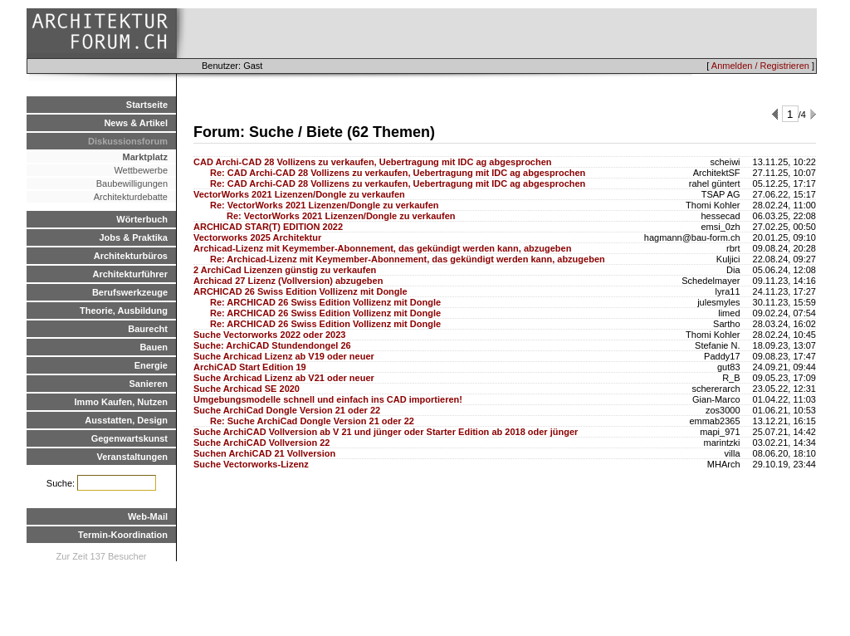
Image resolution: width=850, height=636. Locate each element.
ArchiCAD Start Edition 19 (249, 367)
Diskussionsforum (128, 141)
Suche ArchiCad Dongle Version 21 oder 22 (286, 410)
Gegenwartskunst (129, 438)
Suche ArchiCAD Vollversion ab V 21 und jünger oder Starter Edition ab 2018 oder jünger (385, 432)
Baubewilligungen (132, 183)
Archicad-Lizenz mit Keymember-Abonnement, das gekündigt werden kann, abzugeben (382, 248)
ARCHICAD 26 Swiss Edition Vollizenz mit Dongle (300, 291)
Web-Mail (148, 516)
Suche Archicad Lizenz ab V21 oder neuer (283, 378)
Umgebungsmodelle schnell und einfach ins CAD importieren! (327, 399)
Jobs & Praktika (133, 237)
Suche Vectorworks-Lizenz (251, 464)
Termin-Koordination (123, 535)
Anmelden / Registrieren (760, 66)
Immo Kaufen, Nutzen (121, 402)
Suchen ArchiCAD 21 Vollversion (264, 453)
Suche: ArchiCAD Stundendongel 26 (272, 345)
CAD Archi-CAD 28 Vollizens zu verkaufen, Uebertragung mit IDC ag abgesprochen (372, 162)
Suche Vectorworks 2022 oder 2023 (269, 335)
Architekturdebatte (131, 197)
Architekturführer (130, 274)
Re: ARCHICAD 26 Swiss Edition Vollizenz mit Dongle (325, 302)
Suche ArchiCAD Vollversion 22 (261, 443)
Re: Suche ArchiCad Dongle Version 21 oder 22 (312, 421)
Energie (151, 365)
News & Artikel (136, 123)
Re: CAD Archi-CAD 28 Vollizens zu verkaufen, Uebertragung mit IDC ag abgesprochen (397, 173)
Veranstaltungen (132, 457)
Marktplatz (145, 157)
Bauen (153, 347)
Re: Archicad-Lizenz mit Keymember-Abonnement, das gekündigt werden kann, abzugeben (407, 259)
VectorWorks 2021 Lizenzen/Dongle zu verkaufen (299, 194)
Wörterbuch (142, 219)
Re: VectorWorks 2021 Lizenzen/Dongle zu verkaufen (324, 205)
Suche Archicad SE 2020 (246, 389)
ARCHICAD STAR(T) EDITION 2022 (268, 227)
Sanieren (148, 384)
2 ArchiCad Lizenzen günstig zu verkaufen (284, 270)
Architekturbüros (131, 256)
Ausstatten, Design (126, 420)
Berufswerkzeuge (130, 292)
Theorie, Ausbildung (124, 311)
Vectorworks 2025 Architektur (257, 237)
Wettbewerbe (141, 170)
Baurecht (148, 329)
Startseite (147, 105)
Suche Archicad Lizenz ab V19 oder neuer (283, 356)
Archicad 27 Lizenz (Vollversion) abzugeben (288, 281)
